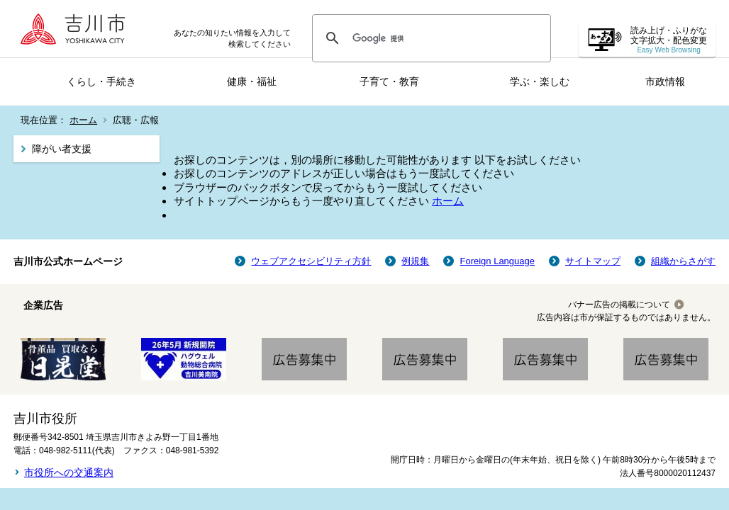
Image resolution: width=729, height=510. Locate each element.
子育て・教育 (389, 81)
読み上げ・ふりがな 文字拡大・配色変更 (669, 40)
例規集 (415, 261)
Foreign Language (497, 261)
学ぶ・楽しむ (539, 81)
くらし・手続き (101, 81)
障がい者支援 (61, 148)
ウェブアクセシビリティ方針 (311, 261)
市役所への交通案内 (68, 472)
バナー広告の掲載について (619, 305)
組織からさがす (683, 261)
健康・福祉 (252, 81)
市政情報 (665, 81)
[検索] (429, 38)
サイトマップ (593, 261)
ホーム (83, 120)
